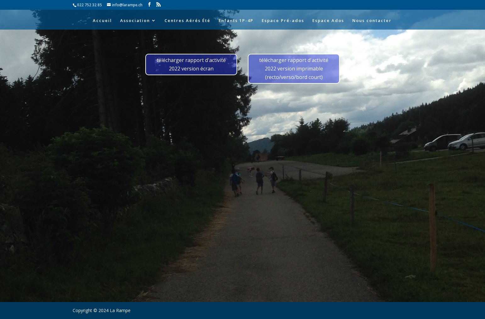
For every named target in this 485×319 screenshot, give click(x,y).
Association (135, 20)
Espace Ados (328, 20)
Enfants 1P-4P (236, 20)
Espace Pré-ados (283, 20)
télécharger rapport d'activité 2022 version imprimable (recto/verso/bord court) (293, 69)
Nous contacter (372, 20)
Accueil (102, 20)
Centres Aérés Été (187, 20)
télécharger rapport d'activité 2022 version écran (191, 64)
